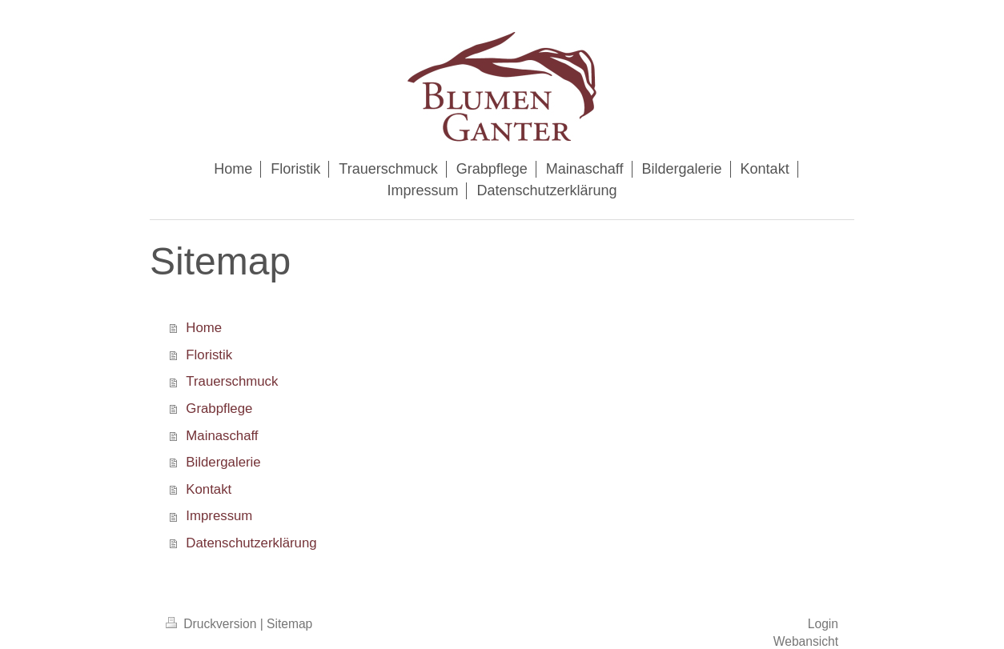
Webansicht (805, 641)
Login (823, 624)
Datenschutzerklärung (251, 543)
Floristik (209, 355)
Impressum (219, 515)
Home (204, 327)
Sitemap (289, 624)
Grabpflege (219, 408)
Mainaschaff (222, 435)
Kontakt (208, 489)
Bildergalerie (223, 462)
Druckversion (213, 624)
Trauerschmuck (232, 381)
